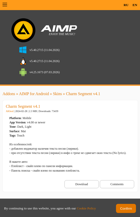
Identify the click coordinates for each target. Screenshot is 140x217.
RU (126, 5)
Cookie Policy (86, 208)
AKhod (9, 111)
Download (81, 184)
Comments (117, 184)
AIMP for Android (34, 94)
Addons (9, 94)
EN (134, 5)
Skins (57, 94)
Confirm (126, 208)
